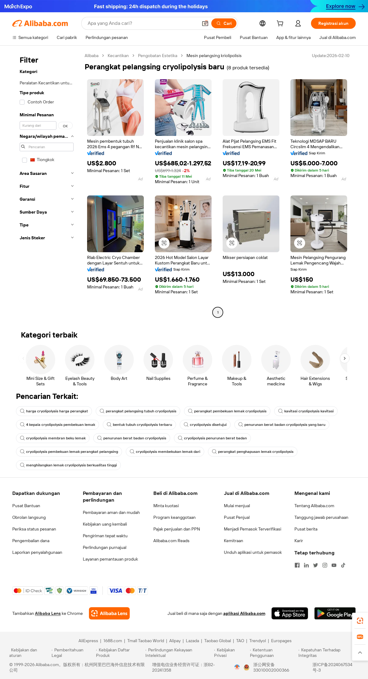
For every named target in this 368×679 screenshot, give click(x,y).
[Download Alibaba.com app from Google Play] (335, 613)
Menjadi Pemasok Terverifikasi (252, 529)
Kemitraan (233, 540)
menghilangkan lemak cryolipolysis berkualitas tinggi (68, 465)
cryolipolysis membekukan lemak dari (165, 451)
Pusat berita (305, 529)
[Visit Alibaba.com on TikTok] (343, 565)
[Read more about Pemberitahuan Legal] (73, 652)
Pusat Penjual (237, 517)
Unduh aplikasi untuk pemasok (253, 552)
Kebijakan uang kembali (105, 524)
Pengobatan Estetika (157, 55)
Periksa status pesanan (34, 529)
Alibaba (91, 55)
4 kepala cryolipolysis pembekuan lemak (57, 424)
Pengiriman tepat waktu (105, 535)
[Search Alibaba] (142, 23)
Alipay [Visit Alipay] (175, 640)
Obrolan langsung (29, 517)
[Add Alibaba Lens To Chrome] (109, 613)
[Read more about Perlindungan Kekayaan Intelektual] (178, 652)
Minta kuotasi (166, 505)
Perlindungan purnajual (104, 547)
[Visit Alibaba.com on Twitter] (315, 565)
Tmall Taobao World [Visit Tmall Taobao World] (145, 640)
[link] (360, 621)
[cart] (281, 24)
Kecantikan (118, 55)
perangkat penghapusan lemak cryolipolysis (252, 451)
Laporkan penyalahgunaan (37, 552)
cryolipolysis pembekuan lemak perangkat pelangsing (69, 451)
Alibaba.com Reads (171, 540)
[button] (205, 23)
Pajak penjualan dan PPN (176, 529)
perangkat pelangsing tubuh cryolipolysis (138, 411)
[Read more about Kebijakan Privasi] (231, 652)
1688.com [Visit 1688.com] (112, 640)
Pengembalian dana (30, 540)
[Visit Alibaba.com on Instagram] (325, 565)
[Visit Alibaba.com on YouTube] (334, 565)
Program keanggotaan (174, 517)
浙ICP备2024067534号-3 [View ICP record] (332, 667)
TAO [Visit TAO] (240, 640)
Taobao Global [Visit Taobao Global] (217, 640)
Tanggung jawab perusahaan (321, 517)
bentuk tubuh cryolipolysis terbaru (139, 424)
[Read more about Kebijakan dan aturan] (29, 652)
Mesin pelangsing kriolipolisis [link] (214, 55)
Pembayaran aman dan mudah (111, 512)
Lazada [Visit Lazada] (192, 640)
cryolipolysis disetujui (205, 424)
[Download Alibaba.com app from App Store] (289, 613)
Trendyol (257, 640)
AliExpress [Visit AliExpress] (88, 640)
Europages (281, 640)
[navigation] (46, 184)
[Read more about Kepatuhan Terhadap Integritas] (328, 652)
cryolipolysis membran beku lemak (53, 438)
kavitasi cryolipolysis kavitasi (306, 411)
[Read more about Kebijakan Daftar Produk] (120, 652)
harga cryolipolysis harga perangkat (54, 411)
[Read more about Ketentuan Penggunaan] (273, 652)
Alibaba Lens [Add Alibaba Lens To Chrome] (48, 613)
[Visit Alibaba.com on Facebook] (297, 565)
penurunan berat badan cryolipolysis (131, 438)
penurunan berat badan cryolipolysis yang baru (281, 424)
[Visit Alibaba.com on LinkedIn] (306, 565)
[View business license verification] (237, 667)
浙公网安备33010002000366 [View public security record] (271, 667)
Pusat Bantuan (26, 505)
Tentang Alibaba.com (314, 505)
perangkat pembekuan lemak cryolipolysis (227, 411)
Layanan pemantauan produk (110, 559)
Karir (298, 540)
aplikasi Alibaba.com (244, 613)
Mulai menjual (237, 505)
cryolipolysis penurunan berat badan (212, 438)
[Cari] (223, 23)
